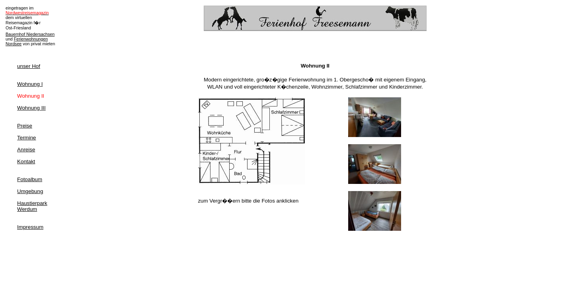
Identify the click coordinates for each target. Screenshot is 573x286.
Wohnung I (30, 84)
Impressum (30, 227)
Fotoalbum (29, 179)
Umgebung (30, 191)
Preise (24, 126)
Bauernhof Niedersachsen (30, 34)
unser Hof (28, 66)
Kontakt (26, 161)
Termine (26, 138)
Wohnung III (31, 108)
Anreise (26, 150)
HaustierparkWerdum (32, 206)
